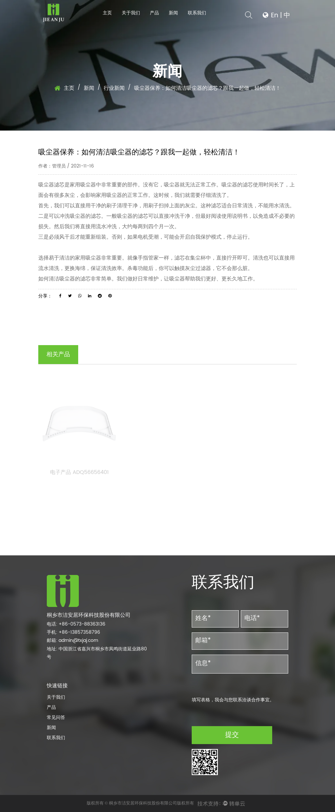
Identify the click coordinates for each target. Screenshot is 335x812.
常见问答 (56, 717)
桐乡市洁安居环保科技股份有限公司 (143, 803)
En (274, 15)
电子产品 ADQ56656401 (79, 474)
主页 (107, 13)
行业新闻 (114, 88)
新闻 (173, 13)
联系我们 (197, 13)
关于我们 (131, 13)
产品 (154, 13)
